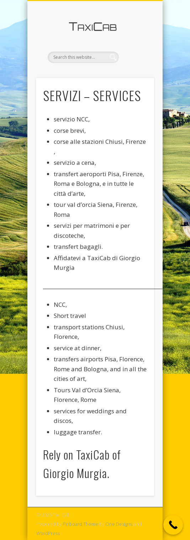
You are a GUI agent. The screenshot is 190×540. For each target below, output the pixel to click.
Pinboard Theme (80, 524)
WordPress (48, 533)
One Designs (118, 524)
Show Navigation (137, 63)
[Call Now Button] (173, 525)
